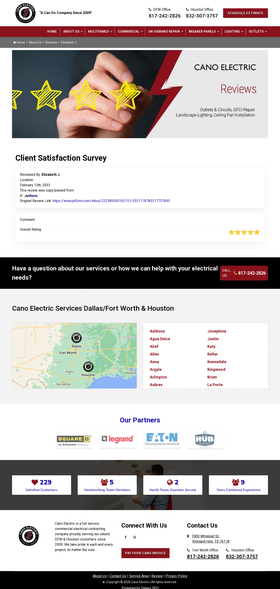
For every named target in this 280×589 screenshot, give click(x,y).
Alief (154, 346)
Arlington (158, 377)
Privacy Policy (176, 576)
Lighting (232, 31)
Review (157, 576)
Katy (211, 346)
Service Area (139, 576)
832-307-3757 (202, 16)
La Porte (215, 384)
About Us (71, 31)
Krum (212, 377)
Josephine (216, 331)
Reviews (51, 42)
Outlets (256, 31)
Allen (154, 354)
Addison (157, 331)
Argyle (156, 369)
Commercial (129, 31)
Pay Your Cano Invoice (145, 553)
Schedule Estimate (245, 13)
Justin (213, 338)
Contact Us (118, 576)
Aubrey (156, 384)
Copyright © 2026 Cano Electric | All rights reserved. (141, 582)
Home (52, 31)
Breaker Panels (202, 31)
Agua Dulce (160, 338)
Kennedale (216, 361)
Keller (212, 354)
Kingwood (216, 369)
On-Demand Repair (164, 31)
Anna (154, 361)
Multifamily (98, 31)
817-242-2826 (165, 16)
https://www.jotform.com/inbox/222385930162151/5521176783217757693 (111, 201)
